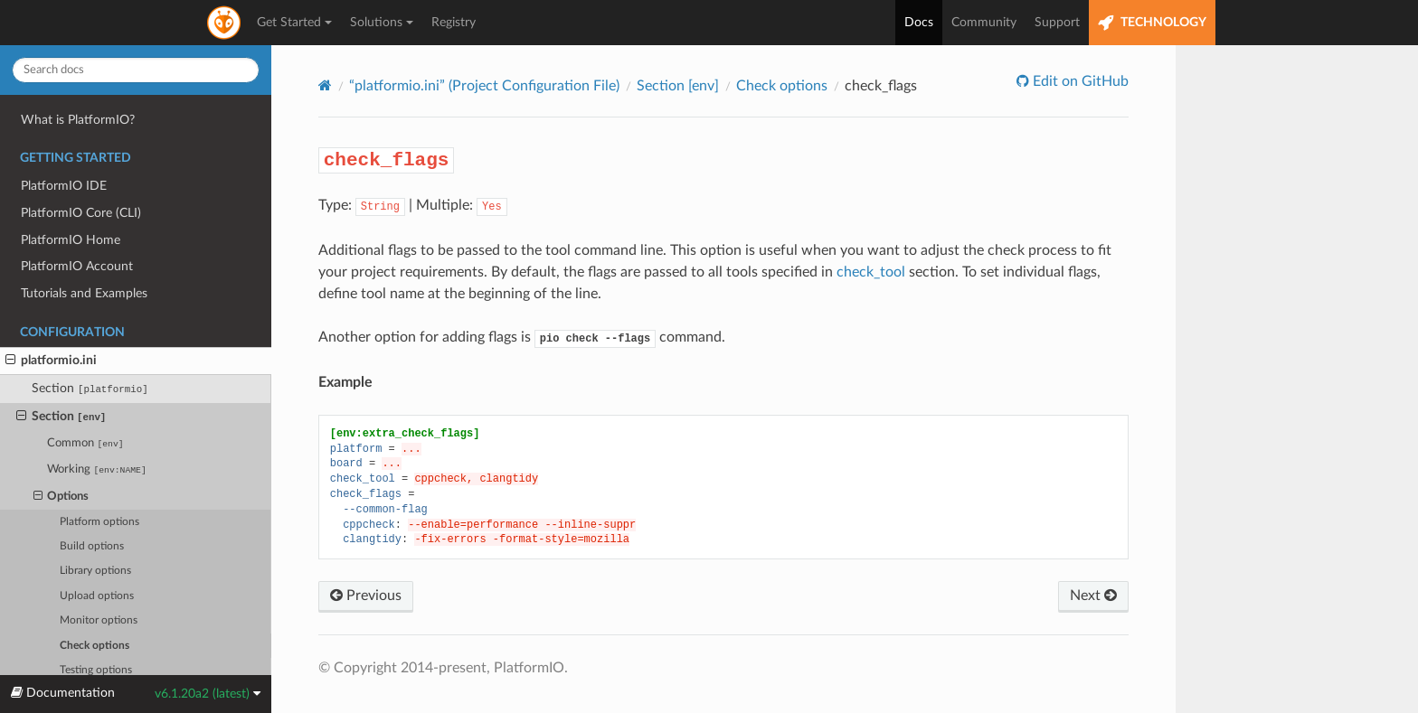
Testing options (96, 670)
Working (96, 469)
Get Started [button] (294, 22)
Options (61, 497)
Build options (92, 546)
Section (90, 388)
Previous (366, 595)
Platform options (99, 522)
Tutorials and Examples (84, 293)
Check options (94, 646)
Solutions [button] (381, 22)
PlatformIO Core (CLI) (81, 213)
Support (1057, 22)
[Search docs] (136, 70)
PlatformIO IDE (64, 185)
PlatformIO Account (77, 266)
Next (1093, 595)
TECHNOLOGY (1152, 23)
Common (85, 443)
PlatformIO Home (70, 240)
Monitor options (98, 620)
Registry (453, 22)
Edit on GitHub (1079, 81)
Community (983, 22)
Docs (918, 22)
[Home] (325, 85)
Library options (95, 571)
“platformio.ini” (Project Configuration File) (484, 86)
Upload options (97, 596)
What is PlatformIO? (78, 120)
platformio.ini (51, 360)
